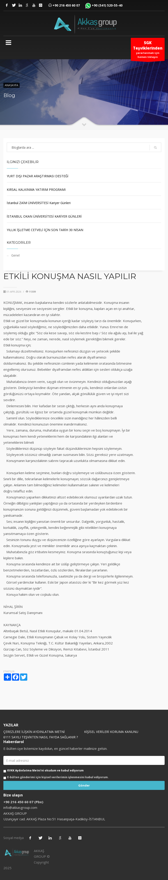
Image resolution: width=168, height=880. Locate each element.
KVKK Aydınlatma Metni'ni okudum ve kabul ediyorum (45, 770)
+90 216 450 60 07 (66, 5)
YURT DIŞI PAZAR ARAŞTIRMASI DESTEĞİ (37, 176)
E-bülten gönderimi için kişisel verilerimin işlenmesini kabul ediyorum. (58, 777)
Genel (15, 255)
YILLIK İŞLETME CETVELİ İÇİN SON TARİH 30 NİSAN (45, 230)
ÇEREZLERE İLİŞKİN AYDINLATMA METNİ (34, 732)
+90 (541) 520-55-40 (107, 5)
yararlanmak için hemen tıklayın (148, 50)
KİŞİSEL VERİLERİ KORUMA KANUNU (111, 732)
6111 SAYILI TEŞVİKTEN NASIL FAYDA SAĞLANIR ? (40, 737)
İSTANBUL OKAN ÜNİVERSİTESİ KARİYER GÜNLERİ (44, 216)
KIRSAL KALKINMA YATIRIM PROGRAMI (36, 189)
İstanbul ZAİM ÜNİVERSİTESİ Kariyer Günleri (39, 203)
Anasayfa (11, 85)
